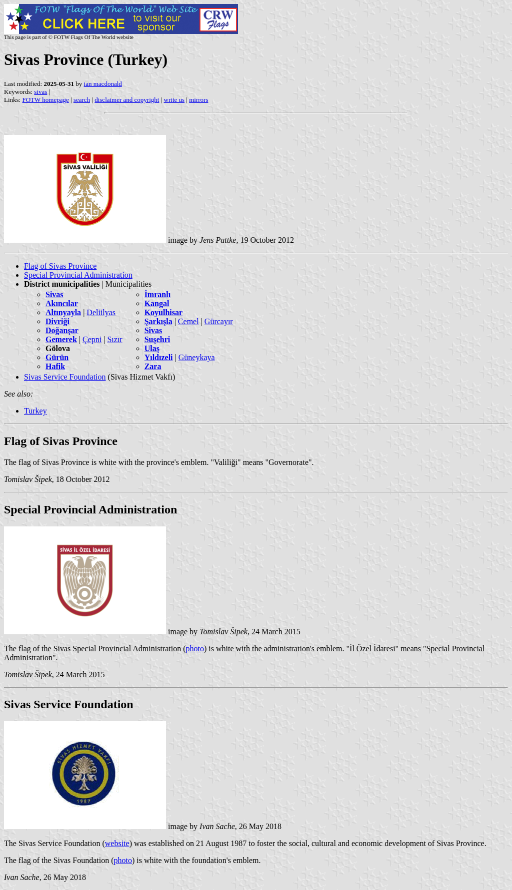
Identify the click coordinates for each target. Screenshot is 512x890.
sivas (40, 91)
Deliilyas (101, 312)
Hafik (55, 366)
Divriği (58, 321)
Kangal (157, 303)
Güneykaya (196, 357)
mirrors (198, 99)
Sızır (114, 339)
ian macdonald (103, 83)
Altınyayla (63, 312)
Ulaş (152, 348)
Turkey (35, 411)
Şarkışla (158, 321)
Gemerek (61, 339)
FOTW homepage (45, 99)
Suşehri (157, 339)
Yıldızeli (158, 357)
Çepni (92, 339)
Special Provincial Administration (78, 275)
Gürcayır (218, 321)
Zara (153, 366)
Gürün (57, 357)
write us (174, 99)
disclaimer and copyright (126, 99)
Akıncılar (62, 303)
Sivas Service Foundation (65, 377)
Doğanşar (62, 330)
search (82, 99)
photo (195, 648)
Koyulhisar (163, 312)
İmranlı (157, 294)
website (117, 843)
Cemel (188, 321)
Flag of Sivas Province (60, 266)
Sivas (55, 294)
